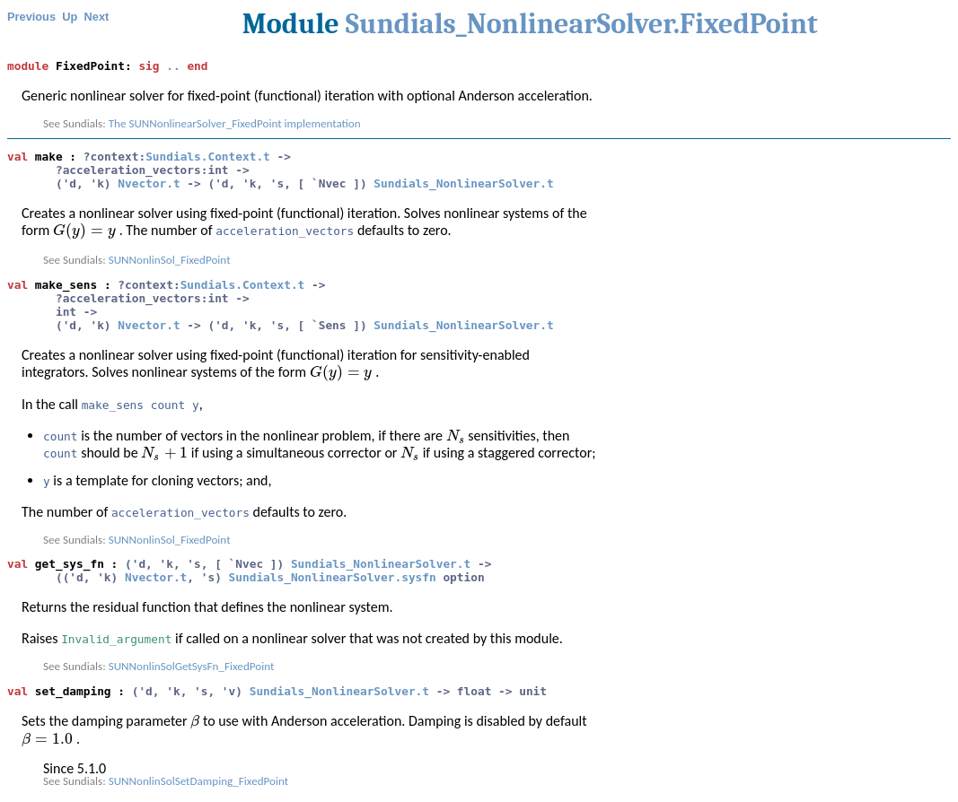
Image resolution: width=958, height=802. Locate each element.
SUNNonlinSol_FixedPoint (170, 260)
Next (97, 16)
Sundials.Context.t (207, 156)
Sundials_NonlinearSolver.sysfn (332, 577)
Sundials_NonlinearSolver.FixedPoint (582, 23)
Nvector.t (149, 183)
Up (69, 16)
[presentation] (84, 230)
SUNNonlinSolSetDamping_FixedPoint (199, 781)
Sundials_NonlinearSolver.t (463, 183)
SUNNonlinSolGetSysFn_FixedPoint (192, 666)
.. (173, 66)
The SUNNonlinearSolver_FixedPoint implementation (235, 124)
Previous (31, 16)
